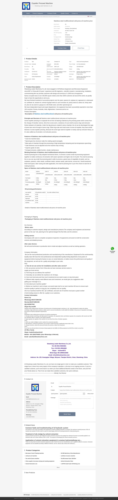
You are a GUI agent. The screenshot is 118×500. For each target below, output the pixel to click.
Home (28, 13)
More (58, 467)
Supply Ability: (56, 43)
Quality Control (65, 13)
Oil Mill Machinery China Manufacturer (40, 494)
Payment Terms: (57, 41)
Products (28, 16)
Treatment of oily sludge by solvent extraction (42, 434)
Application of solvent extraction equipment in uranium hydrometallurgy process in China (54, 440)
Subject (52, 390)
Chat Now (81, 48)
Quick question (54, 393)
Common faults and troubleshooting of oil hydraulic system (47, 428)
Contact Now (62, 48)
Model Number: (57, 26)
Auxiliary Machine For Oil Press (85, 494)
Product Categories (38, 13)
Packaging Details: (57, 37)
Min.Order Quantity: (58, 32)
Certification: (56, 30)
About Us (16, 498)
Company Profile (52, 13)
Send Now (67, 414)
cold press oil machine (56, 494)
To (51, 386)
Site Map (28, 498)
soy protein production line (70, 494)
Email (52, 383)
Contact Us (75, 13)
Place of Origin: (57, 28)
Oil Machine (33, 16)
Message (52, 398)
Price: (55, 34)
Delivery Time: (57, 39)
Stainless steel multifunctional (44, 114)
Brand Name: (56, 24)
